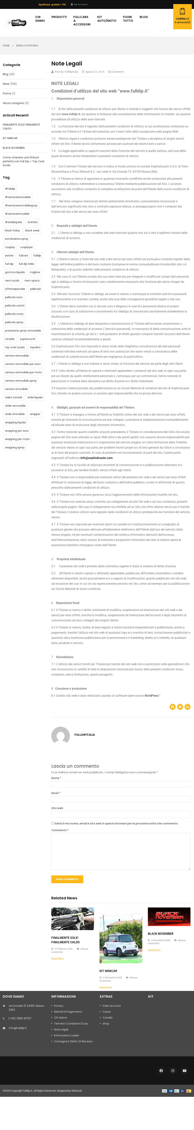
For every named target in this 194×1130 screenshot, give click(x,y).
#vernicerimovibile (17, 214)
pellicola (35, 289)
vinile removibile (15, 406)
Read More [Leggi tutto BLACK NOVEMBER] (154, 950)
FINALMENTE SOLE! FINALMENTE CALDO (21, 126)
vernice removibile (17, 356)
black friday (12, 230)
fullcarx (23, 255)
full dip (9, 264)
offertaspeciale (15, 289)
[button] (172, 707)
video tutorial (13, 397)
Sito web (57, 808)
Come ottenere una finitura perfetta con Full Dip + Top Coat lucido (23, 161)
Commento (60, 830)
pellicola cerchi (14, 305)
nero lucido (12, 280)
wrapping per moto (17, 439)
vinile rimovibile (15, 414)
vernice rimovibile (16, 389)
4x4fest (32, 222)
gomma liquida (15, 272)
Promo (7, 93)
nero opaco (32, 280)
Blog (5, 74)
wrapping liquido (15, 422)
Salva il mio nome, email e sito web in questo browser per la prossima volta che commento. (116, 823)
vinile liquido (35, 397)
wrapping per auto (17, 431)
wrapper (35, 414)
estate (9, 255)
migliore (35, 272)
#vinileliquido (13, 222)
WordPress (152, 695)
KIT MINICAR (10, 138)
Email (55, 793)
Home (6, 45)
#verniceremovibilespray (21, 205)
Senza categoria (27, 45)
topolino (35, 347)
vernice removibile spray (21, 381)
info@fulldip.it (18, 1028)
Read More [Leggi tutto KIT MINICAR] (106, 987)
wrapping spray (15, 447)
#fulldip (10, 189)
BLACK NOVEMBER (14, 148)
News (6, 84)
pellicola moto (14, 314)
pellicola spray (14, 322)
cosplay (10, 247)
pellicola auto (13, 297)
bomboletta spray (16, 239)
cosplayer (26, 247)
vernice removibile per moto (23, 372)
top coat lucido (15, 347)
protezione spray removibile (23, 330)
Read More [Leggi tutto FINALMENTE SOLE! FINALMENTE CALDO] (57, 958)
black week (32, 230)
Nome (56, 778)
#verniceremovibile (18, 197)
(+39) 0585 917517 (19, 1018)
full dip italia (26, 264)
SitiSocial (76, 1090)
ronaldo (10, 339)
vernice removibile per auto (23, 364)
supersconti (27, 339)
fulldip (37, 255)
